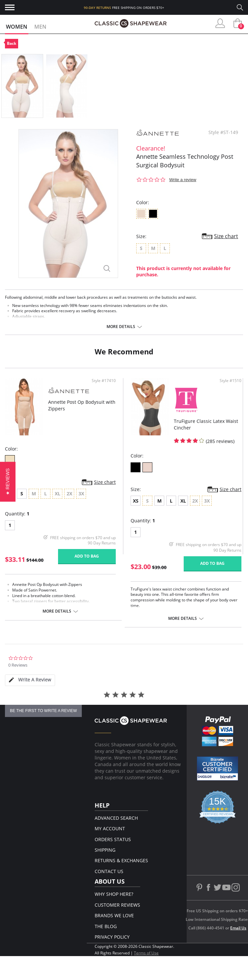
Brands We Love (114, 915)
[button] (7, 481)
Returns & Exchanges (121, 860)
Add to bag (87, 556)
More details (121, 326)
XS (136, 501)
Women (16, 26)
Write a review (182, 179)
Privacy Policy (112, 937)
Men (40, 26)
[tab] (30, 680)
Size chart (226, 236)
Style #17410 (104, 380)
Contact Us (109, 871)
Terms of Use (146, 953)
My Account (110, 828)
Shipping (105, 850)
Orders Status (113, 839)
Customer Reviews (117, 905)
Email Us (238, 928)
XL (183, 501)
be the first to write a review (43, 710)
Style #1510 (230, 380)
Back (11, 43)
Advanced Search (116, 818)
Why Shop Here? (114, 894)
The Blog (106, 926)
